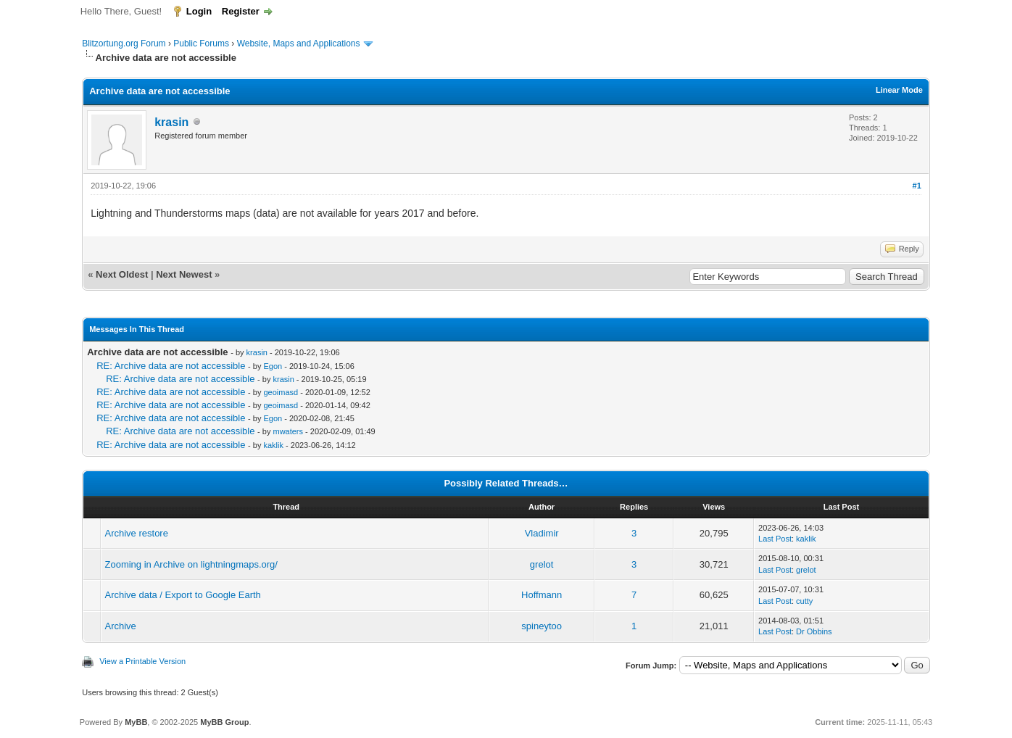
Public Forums (201, 43)
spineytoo (541, 626)
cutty (804, 601)
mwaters (288, 431)
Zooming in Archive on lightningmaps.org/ (191, 564)
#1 (917, 185)
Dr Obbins (814, 631)
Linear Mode (899, 90)
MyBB (136, 722)
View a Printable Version (142, 661)
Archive (120, 626)
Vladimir (542, 533)
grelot (542, 564)
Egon (272, 366)
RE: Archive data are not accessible (170, 365)
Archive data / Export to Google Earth (183, 594)
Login (199, 11)
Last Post (775, 538)
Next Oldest (122, 274)
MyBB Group (224, 722)
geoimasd (280, 392)
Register (241, 11)
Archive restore (136, 533)
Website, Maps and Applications (298, 43)
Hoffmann (541, 594)
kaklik (273, 445)
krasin (171, 122)
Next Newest (184, 274)
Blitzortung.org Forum (123, 43)
